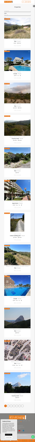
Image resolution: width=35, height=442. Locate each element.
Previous (5, 28)
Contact (17, 421)
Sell (29, 420)
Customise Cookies (9, 437)
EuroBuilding (8, 2)
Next (29, 28)
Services (25, 420)
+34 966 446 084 (21, 427)
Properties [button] (19, 420)
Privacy (25, 435)
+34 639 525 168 (17, 428)
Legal (21, 435)
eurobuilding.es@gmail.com (18, 425)
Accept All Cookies (8, 434)
